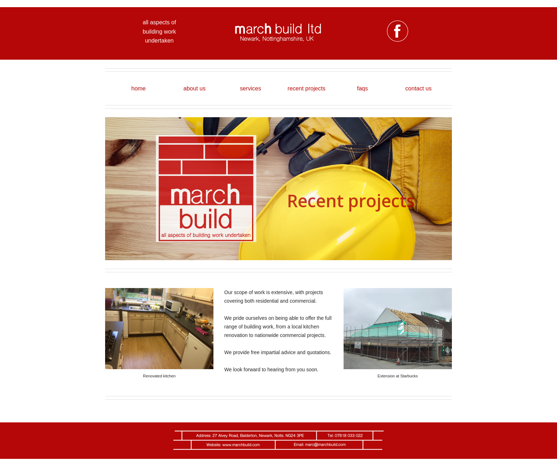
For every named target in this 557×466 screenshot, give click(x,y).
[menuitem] (138, 88)
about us (194, 88)
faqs (362, 88)
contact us (418, 88)
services (250, 88)
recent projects (306, 88)
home (138, 88)
